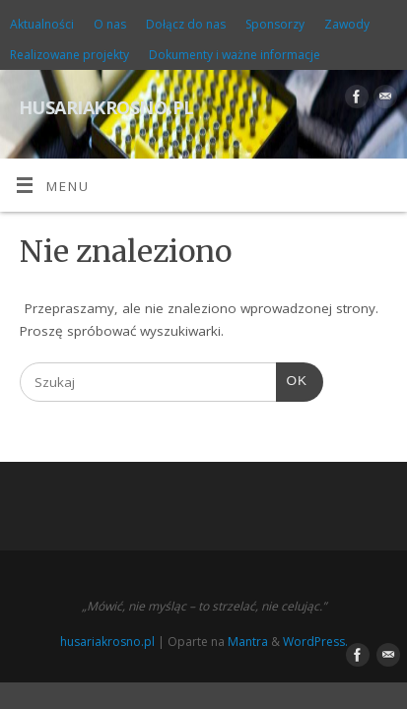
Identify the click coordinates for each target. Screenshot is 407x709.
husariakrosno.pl (106, 104)
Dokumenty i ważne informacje (234, 54)
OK (291, 378)
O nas (110, 24)
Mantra (248, 641)
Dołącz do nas (186, 24)
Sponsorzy (275, 24)
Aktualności (42, 24)
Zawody (347, 24)
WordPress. (315, 641)
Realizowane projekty (69, 54)
